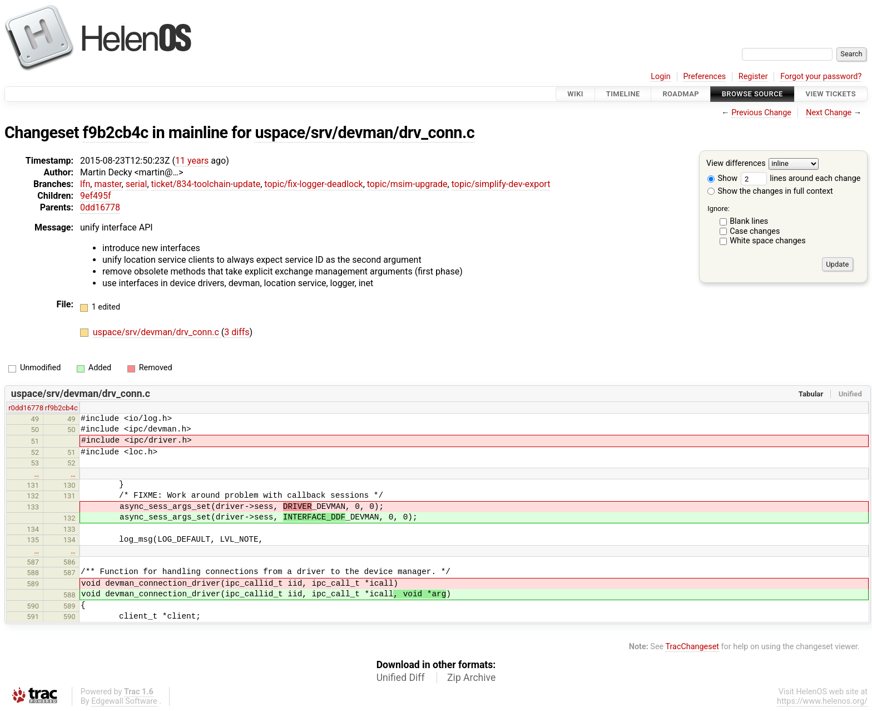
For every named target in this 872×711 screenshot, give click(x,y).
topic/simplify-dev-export (501, 184)
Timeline (623, 94)
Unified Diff (400, 677)
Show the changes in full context (770, 191)
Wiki (575, 94)
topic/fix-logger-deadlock (313, 184)
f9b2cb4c (115, 132)
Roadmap (680, 94)
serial (136, 184)
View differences (736, 164)
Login (661, 76)
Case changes (755, 231)
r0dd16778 (25, 408)
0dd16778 (100, 207)
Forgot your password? (820, 76)
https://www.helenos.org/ (822, 701)
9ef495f (95, 195)
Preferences (704, 76)
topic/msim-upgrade (407, 184)
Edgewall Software (124, 701)
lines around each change (801, 178)
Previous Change (761, 112)
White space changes (768, 241)
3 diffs (236, 332)
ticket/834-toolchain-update (206, 184)
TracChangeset (692, 646)
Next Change (828, 112)
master (107, 184)
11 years (192, 160)
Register (753, 76)
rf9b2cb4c (61, 408)
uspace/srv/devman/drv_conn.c (364, 132)
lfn (85, 184)
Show (722, 178)
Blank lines (749, 221)
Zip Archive (471, 677)
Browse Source (752, 94)
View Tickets (831, 94)
